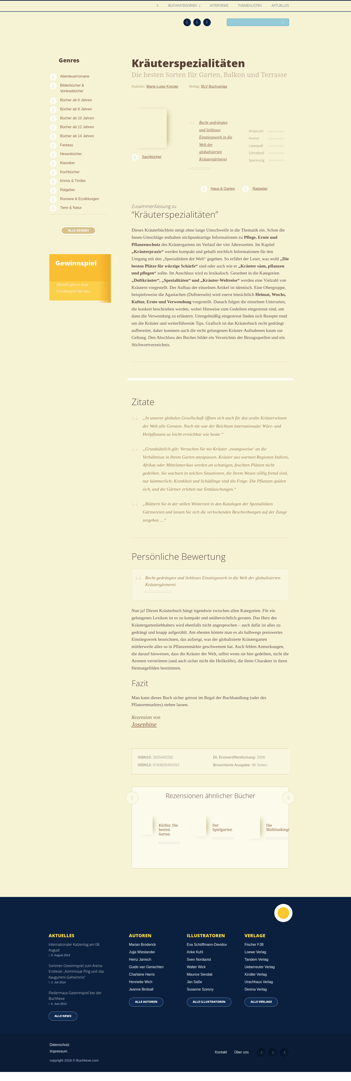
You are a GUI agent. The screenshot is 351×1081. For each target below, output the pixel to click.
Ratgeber (67, 190)
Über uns (241, 1061)
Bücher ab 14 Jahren (77, 136)
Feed (187, 22)
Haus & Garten (223, 189)
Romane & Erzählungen (79, 199)
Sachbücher (151, 157)
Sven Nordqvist (199, 968)
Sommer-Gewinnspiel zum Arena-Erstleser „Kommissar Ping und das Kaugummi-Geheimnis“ (76, 980)
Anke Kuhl (195, 961)
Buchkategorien (183, 5)
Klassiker (67, 163)
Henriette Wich (140, 991)
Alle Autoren (146, 1011)
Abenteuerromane (75, 76)
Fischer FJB (253, 953)
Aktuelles (280, 5)
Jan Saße (194, 991)
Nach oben (283, 922)
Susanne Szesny (200, 998)
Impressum (58, 1060)
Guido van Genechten (146, 976)
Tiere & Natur (71, 208)
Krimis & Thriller (73, 181)
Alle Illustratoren (209, 1011)
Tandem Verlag (256, 968)
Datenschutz (60, 1053)
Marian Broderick (142, 953)
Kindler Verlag (255, 983)
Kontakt (221, 1061)
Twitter (207, 22)
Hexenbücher (71, 154)
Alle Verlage (261, 1011)
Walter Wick (196, 976)
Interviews (219, 5)
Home (158, 5)
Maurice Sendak (200, 983)
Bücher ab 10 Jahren (77, 118)
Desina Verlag (255, 998)
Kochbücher (70, 172)
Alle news (63, 1025)
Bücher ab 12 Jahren (77, 127)
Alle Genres (78, 230)
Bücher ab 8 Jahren (76, 109)
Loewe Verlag (255, 961)
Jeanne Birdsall (141, 998)
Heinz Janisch (140, 968)
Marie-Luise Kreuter (162, 86)
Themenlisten (250, 5)
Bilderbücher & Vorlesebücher (72, 88)
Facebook (197, 22)
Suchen (284, 22)
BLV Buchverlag (214, 86)
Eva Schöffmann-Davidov (207, 953)
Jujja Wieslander (142, 961)
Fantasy (66, 145)
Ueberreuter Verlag (259, 976)
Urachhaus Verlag (258, 991)
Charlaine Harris (142, 983)
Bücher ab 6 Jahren (76, 100)
